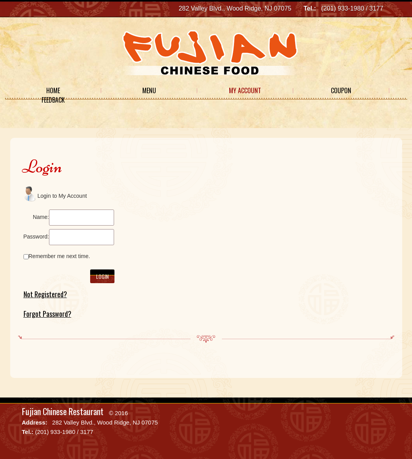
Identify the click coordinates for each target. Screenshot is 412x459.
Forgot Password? (47, 314)
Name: (41, 217)
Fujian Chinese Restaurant (62, 411)
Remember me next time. (59, 256)
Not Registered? (45, 294)
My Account (245, 90)
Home (53, 90)
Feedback (53, 100)
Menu (149, 90)
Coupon (341, 90)
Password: (36, 236)
